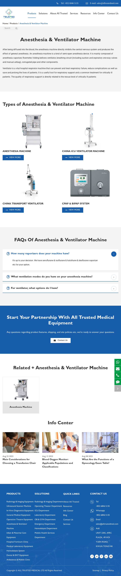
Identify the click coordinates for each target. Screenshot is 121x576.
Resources (86, 15)
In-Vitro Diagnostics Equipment (20, 511)
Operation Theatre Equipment (20, 520)
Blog (65, 515)
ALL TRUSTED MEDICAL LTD (31, 571)
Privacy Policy (108, 571)
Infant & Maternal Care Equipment (16, 535)
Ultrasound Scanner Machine (19, 506)
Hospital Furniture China (17, 542)
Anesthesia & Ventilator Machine (17, 526)
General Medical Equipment (18, 515)
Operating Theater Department (48, 506)
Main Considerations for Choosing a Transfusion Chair (19, 462)
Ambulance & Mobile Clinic (18, 560)
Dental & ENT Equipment (18, 555)
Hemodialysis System (16, 551)
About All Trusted (58, 15)
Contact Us (112, 15)
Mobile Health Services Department (45, 535)
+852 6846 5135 (103, 515)
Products (32, 15)
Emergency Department (45, 524)
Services (74, 15)
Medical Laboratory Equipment (20, 547)
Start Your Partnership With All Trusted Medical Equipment (60, 321)
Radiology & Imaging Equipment (20, 502)
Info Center (99, 15)
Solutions (43, 15)
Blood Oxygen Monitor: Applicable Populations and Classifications (57, 463)
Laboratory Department (45, 515)
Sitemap (96, 571)
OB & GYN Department (45, 520)
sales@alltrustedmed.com (105, 524)
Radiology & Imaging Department (49, 502)
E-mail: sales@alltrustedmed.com (102, 3)
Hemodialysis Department (46, 529)
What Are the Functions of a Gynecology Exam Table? (98, 462)
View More (13, 157)
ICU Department (42, 511)
